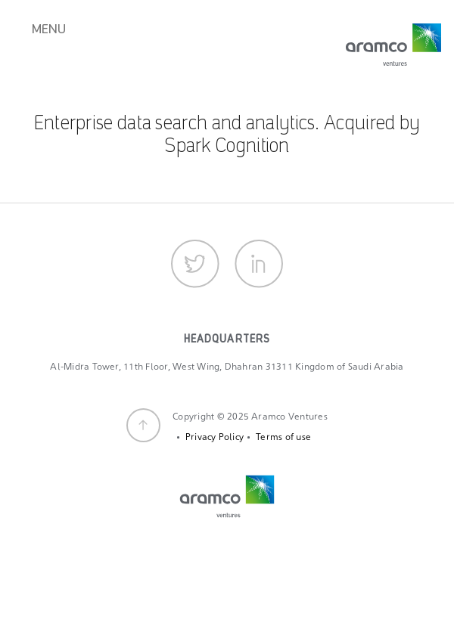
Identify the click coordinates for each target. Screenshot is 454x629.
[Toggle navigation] (43, 42)
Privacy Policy (214, 437)
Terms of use (283, 437)
